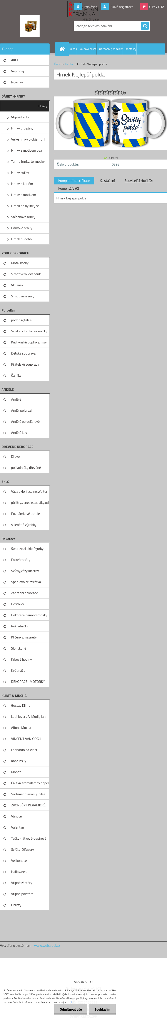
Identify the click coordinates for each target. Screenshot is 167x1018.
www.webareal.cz (47, 945)
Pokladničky (19, 626)
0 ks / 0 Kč (156, 6)
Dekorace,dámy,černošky (29, 615)
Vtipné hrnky (20, 117)
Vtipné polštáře (22, 893)
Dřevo (15, 456)
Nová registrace (122, 6)
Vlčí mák (17, 285)
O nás (73, 49)
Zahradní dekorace (24, 592)
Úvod (58, 64)
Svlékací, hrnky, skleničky (29, 331)
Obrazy (16, 904)
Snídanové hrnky (23, 216)
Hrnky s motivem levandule (23, 196)
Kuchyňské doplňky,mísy (29, 342)
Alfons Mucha (21, 727)
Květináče (18, 670)
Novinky (17, 82)
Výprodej (17, 71)
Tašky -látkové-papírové (28, 838)
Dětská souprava (23, 353)
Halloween (19, 871)
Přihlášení (91, 6)
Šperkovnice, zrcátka (26, 581)
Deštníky (17, 604)
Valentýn (17, 827)
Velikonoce (19, 860)
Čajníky (16, 375)
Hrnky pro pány (22, 128)
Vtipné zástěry (21, 882)
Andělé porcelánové (25, 421)
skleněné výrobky (24, 524)
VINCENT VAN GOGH (26, 738)
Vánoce (16, 816)
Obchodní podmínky (111, 49)
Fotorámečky (20, 559)
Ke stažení (107, 180)
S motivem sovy (22, 296)
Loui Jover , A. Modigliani (28, 716)
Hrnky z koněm (22, 183)
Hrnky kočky (20, 172)
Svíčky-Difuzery (22, 849)
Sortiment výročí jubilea (28, 794)
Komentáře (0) (68, 188)
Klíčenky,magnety (24, 637)
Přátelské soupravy (25, 364)
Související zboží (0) (139, 180)
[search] (145, 26)
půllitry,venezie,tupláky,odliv (30, 502)
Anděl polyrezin (22, 410)
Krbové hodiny (21, 659)
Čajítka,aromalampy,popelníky (30, 783)
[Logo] (30, 26)
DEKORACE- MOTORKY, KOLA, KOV (28, 683)
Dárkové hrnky (21, 227)
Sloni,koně (18, 648)
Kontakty (130, 49)
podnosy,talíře (21, 320)
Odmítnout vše (71, 1009)
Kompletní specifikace (74, 180)
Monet (16, 771)
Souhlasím (102, 1009)
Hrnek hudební (21, 239)
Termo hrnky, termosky (28, 161)
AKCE (15, 60)
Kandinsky (18, 760)
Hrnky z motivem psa (26, 150)
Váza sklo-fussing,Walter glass (29, 493)
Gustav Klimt (20, 705)
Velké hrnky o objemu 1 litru (28, 141)
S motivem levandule (26, 274)
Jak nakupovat (88, 49)
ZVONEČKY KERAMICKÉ (28, 805)
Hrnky (42, 106)
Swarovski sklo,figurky (27, 548)
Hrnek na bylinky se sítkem (25, 207)
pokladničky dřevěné (26, 467)
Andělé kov (19, 432)
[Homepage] (63, 48)
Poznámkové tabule (25, 513)
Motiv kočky (19, 262)
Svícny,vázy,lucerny (25, 570)
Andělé (16, 399)
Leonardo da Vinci (24, 749)
